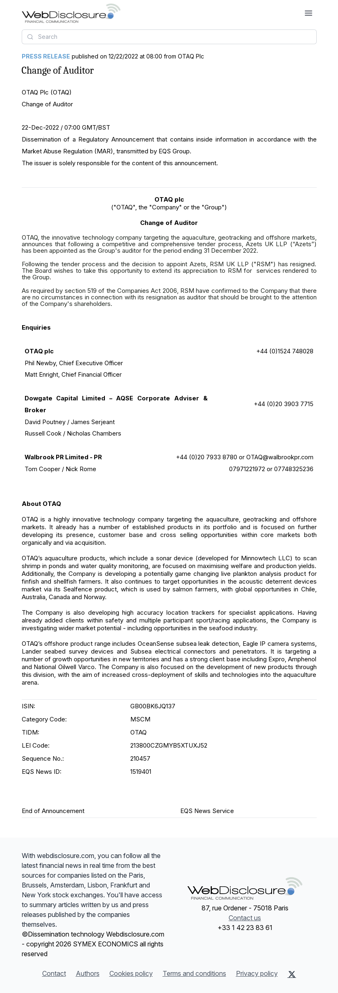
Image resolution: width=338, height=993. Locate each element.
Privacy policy (257, 973)
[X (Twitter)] (292, 974)
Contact (54, 973)
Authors (88, 973)
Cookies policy (131, 973)
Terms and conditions (194, 973)
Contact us (245, 918)
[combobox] (169, 36)
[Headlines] (71, 13)
